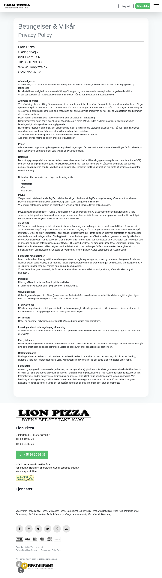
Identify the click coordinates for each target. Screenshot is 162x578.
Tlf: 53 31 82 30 (25, 443)
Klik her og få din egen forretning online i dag (36, 559)
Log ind (126, 6)
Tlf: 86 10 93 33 (25, 438)
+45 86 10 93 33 (32, 454)
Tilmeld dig (143, 6)
